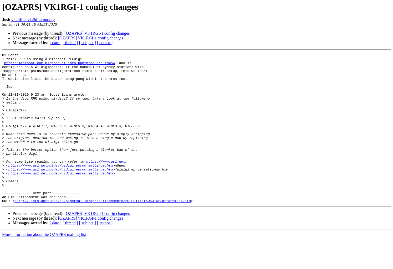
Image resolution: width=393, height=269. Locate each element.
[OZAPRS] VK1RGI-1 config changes (97, 33)
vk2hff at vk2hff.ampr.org (33, 19)
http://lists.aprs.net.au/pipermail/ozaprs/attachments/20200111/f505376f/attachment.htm (102, 230)
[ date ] (56, 42)
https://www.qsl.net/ (106, 183)
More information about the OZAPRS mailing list (44, 264)
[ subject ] (87, 42)
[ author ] (105, 42)
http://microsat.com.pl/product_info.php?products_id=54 (59, 65)
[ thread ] (70, 42)
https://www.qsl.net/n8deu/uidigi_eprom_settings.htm (60, 188)
